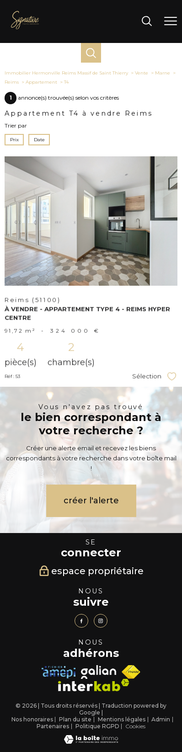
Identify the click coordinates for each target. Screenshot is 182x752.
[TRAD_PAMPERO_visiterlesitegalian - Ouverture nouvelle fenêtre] (98, 672)
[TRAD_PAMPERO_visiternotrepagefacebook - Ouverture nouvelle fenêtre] (81, 621)
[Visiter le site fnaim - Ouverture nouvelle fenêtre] (131, 672)
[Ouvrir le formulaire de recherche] (146, 22)
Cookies (135, 726)
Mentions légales (121, 719)
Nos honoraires (32, 719)
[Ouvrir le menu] (170, 21)
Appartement (41, 82)
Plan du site (75, 719)
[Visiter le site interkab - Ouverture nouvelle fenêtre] (93, 685)
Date (38, 139)
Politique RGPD (97, 726)
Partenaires (53, 726)
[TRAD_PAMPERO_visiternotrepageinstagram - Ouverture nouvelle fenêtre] (100, 621)
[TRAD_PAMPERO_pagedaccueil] (25, 27)
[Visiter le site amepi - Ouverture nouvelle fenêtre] (58, 672)
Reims (12, 82)
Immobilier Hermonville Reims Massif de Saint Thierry (66, 73)
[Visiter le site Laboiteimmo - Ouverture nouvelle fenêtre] (91, 741)
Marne (162, 73)
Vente (141, 73)
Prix (14, 139)
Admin (160, 719)
